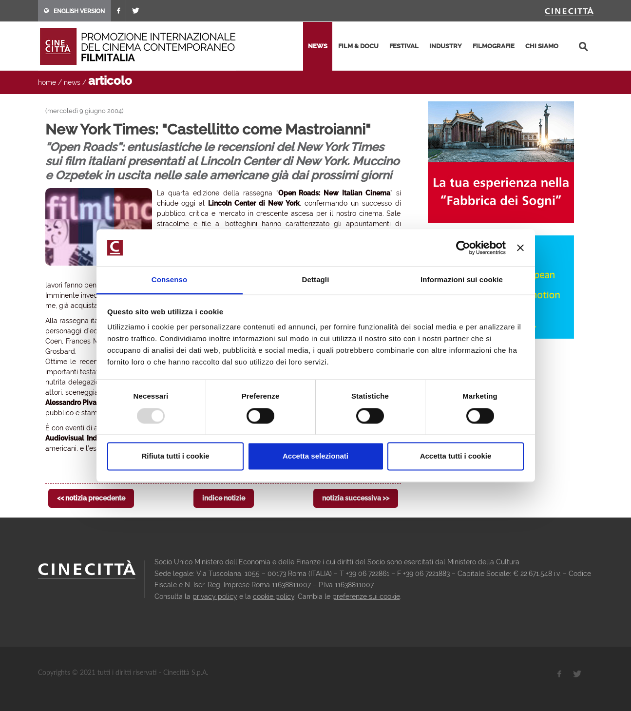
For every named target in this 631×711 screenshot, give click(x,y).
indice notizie (223, 498)
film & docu (358, 46)
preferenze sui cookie (366, 596)
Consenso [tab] (169, 280)
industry (445, 46)
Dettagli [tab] (315, 280)
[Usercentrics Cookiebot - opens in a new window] (463, 247)
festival (404, 46)
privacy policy (214, 596)
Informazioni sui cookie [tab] (462, 280)
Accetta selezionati (315, 456)
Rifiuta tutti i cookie (175, 456)
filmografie (494, 46)
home (47, 82)
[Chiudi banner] (520, 247)
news (317, 46)
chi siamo (541, 46)
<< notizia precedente (91, 498)
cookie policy (273, 596)
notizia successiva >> (355, 498)
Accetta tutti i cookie (456, 456)
